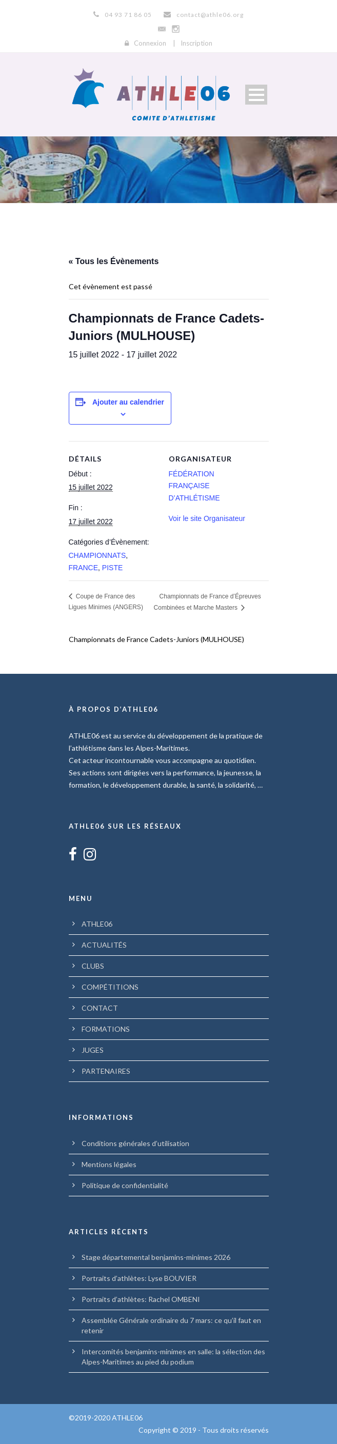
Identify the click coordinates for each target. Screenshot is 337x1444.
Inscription (196, 43)
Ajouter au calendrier (128, 402)
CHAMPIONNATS (97, 555)
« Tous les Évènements (114, 261)
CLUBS (93, 965)
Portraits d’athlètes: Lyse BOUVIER (139, 1278)
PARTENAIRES (106, 1071)
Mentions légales (109, 1164)
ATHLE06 (97, 923)
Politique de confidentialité (125, 1185)
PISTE (112, 568)
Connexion (150, 43)
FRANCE (83, 568)
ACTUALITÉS (104, 944)
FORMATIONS (106, 1029)
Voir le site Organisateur (207, 518)
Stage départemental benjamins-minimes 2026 (156, 1257)
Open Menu (256, 95)
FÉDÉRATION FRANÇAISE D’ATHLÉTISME (194, 486)
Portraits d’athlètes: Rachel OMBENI (141, 1299)
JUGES (93, 1050)
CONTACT (100, 1008)
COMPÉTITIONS (110, 986)
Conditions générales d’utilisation (135, 1143)
